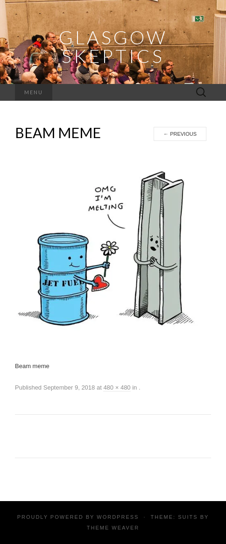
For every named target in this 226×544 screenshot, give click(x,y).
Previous (180, 134)
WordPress (118, 517)
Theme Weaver (113, 527)
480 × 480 (116, 387)
